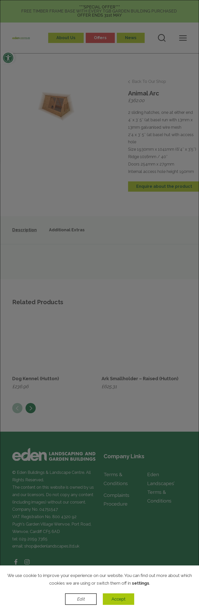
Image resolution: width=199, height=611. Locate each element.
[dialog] (99, 305)
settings (140, 583)
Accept (118, 599)
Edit (81, 599)
